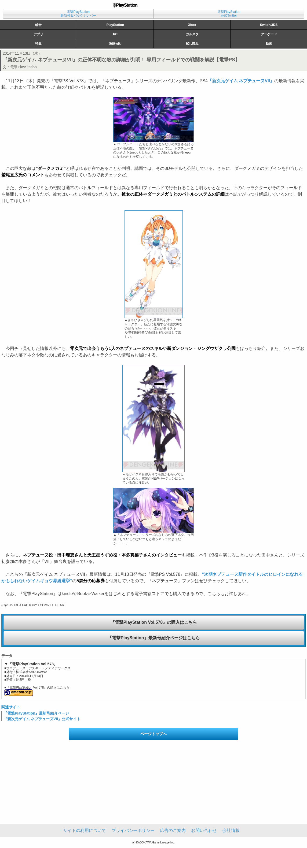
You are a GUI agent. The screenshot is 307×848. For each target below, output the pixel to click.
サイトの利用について (84, 830)
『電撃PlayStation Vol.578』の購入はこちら (154, 622)
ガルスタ (192, 34)
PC (115, 34)
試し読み (192, 44)
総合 (38, 25)
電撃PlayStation (23, 67)
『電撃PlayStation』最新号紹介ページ (36, 713)
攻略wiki (115, 44)
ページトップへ (153, 734)
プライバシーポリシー (133, 830)
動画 (269, 44)
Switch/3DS (268, 25)
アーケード (269, 34)
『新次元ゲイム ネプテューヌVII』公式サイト (42, 719)
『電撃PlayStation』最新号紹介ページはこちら (154, 638)
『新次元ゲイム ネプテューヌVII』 (241, 81)
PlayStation (115, 25)
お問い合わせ (204, 830)
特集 (38, 44)
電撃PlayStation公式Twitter (229, 13)
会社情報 (231, 830)
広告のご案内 (173, 830)
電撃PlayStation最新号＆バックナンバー (78, 13)
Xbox (192, 25)
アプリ (38, 34)
